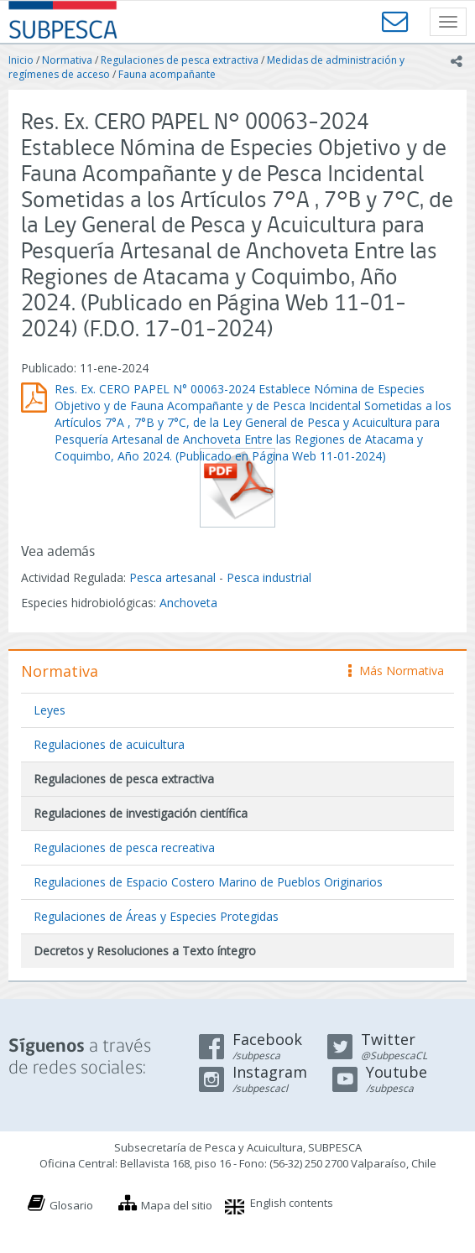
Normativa (67, 60)
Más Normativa (396, 670)
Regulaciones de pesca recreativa (124, 847)
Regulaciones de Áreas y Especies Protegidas (156, 916)
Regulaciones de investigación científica (141, 813)
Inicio (21, 60)
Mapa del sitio (176, 1205)
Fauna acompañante (167, 74)
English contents (291, 1202)
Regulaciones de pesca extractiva (179, 60)
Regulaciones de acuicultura (109, 744)
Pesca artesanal (174, 577)
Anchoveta (188, 603)
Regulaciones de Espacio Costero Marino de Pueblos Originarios (208, 882)
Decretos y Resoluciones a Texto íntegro (145, 951)
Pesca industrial (269, 577)
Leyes (49, 710)
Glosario (71, 1205)
